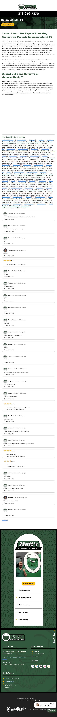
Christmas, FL (30, 145)
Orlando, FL (32, 181)
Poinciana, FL (13, 186)
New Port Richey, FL (22, 177)
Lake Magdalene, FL (12, 166)
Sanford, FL (41, 189)
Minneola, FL (29, 175)
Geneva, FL (45, 156)
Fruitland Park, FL (34, 156)
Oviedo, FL (22, 182)
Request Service (9, 681)
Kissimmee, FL (6, 165)
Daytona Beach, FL (7, 150)
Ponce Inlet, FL (32, 186)
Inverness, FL (47, 163)
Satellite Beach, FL (11, 191)
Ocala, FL (18, 179)
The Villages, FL (23, 198)
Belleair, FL (29, 141)
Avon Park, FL (10, 141)
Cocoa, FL (30, 147)
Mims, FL (21, 175)
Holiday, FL (43, 159)
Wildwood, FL (47, 202)
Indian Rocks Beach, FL (35, 163)
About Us (36, 651)
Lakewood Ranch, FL (28, 168)
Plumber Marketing (33, 709)
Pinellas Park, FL (42, 184)
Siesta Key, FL (5, 193)
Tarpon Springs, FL (40, 197)
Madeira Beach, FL (19, 172)
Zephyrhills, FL (25, 205)
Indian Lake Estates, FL (20, 163)
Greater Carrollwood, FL (31, 157)
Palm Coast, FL (42, 182)
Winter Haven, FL (41, 204)
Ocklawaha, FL (28, 179)
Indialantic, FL (44, 161)
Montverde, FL (39, 175)
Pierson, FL (32, 184)
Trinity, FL (17, 200)
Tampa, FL (28, 197)
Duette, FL (17, 152)
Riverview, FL (39, 188)
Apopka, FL (32, 140)
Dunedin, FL (26, 152)
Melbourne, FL (27, 173)
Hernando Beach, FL (33, 159)
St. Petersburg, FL (33, 195)
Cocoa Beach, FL (40, 147)
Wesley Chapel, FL (35, 202)
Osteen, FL (13, 182)
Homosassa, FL (25, 161)
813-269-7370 (28, 13)
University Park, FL (36, 200)
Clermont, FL (21, 147)
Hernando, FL (21, 159)
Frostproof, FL (23, 156)
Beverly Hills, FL (39, 141)
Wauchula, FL (5, 202)
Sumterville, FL (6, 197)
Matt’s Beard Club (39, 653)
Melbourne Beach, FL (40, 173)
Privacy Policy (31, 700)
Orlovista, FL (42, 181)
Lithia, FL (19, 170)
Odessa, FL (46, 179)
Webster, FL (15, 202)
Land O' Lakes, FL (41, 168)
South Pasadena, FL (38, 193)
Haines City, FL (10, 159)
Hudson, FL (34, 161)
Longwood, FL (40, 170)
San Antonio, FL (31, 189)
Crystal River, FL (11, 149)
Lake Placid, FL (34, 166)
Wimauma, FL (5, 204)
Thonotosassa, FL (35, 198)
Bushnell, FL (45, 143)
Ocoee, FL (37, 179)
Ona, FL (13, 181)
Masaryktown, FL (6, 173)
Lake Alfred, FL (27, 165)
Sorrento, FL (15, 193)
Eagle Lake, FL (45, 152)
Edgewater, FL (6, 154)
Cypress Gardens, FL (23, 149)
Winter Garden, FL (28, 204)
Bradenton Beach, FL (12, 143)
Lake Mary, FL (23, 166)
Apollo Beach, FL (21, 140)
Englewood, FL (25, 154)
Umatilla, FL (26, 200)
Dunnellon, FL (35, 152)
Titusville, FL (46, 198)
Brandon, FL (24, 143)
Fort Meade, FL (13, 156)
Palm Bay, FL (31, 182)
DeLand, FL (43, 150)
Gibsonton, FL (5, 157)
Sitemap (38, 700)
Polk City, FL (22, 186)
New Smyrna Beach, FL (37, 177)
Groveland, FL (43, 157)
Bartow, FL (20, 141)
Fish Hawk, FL (43, 154)
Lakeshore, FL (16, 168)
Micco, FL (13, 175)
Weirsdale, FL (24, 202)
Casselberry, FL (6, 145)
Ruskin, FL (9, 189)
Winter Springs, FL (14, 205)
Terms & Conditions (22, 700)
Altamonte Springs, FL (7, 140)
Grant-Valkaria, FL (17, 157)
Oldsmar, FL (5, 181)
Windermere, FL (17, 204)
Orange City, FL (22, 181)
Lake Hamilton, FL (38, 165)
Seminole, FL (40, 191)
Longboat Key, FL (29, 170)
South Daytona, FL (26, 193)
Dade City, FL (34, 149)
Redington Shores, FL (16, 188)
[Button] (7, 24)
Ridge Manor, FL (29, 188)
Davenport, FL (45, 149)
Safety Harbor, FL (19, 189)
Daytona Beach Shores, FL (22, 150)
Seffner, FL (31, 191)
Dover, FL (9, 152)
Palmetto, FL (14, 184)
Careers (36, 656)
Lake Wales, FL (45, 166)
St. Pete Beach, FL (21, 195)
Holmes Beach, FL (13, 161)
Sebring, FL (22, 191)
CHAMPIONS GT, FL (18, 145)
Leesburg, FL (10, 170)
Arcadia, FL (41, 140)
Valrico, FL (47, 200)
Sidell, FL (49, 191)
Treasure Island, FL (7, 200)
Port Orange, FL (43, 186)
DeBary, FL (34, 150)
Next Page (5, 520)
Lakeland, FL (5, 168)
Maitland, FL (43, 172)
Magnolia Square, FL (32, 172)
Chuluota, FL (40, 145)
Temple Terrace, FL (11, 198)
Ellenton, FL (16, 154)
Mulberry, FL (10, 177)
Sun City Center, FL (17, 197)
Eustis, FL (34, 154)
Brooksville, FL (34, 143)
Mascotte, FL (17, 173)
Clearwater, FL (10, 147)
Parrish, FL (24, 184)
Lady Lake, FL (16, 165)
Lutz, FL (8, 172)
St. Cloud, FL (10, 195)
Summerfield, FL (46, 195)
